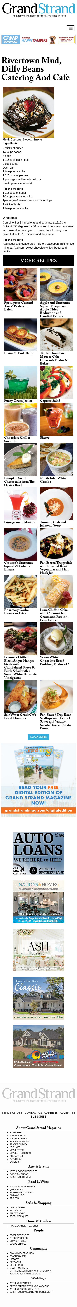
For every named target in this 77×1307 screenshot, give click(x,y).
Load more (38, 736)
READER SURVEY (18, 1144)
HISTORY (14, 1259)
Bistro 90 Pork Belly (18, 354)
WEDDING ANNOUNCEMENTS (24, 1289)
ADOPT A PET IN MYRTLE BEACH (26, 1274)
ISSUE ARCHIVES (18, 1138)
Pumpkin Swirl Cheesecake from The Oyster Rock (19, 482)
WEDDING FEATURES (20, 1283)
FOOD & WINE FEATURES (22, 1186)
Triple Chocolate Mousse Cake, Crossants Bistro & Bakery (54, 359)
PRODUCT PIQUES (19, 1216)
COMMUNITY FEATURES (22, 1253)
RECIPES (14, 1198)
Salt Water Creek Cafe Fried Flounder (20, 717)
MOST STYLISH (17, 1207)
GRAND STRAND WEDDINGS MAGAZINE (29, 1286)
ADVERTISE (67, 1112)
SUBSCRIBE (38, 1116)
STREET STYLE (17, 1213)
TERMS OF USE (12, 1112)
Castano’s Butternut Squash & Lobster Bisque (18, 566)
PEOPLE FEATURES (19, 1235)
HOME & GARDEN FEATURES (24, 1226)
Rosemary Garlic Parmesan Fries (16, 612)
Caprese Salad (50, 401)
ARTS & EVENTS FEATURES (23, 1171)
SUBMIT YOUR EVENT (20, 1177)
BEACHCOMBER (18, 1256)
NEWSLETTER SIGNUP (21, 1153)
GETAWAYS (15, 1262)
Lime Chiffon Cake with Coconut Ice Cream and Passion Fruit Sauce (54, 615)
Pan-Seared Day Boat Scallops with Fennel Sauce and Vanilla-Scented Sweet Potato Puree (55, 722)
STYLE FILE (15, 1210)
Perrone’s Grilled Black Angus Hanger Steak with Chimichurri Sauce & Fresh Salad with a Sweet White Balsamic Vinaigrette (20, 668)
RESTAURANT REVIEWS (21, 1192)
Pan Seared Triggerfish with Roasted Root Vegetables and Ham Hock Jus (56, 568)
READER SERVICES (19, 1141)
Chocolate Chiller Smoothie (17, 439)
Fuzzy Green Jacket (18, 401)
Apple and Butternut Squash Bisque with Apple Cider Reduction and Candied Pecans (55, 310)
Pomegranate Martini (19, 522)
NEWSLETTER (17, 1150)
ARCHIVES (15, 1147)
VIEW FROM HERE (19, 1268)
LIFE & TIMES (16, 1265)
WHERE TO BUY (17, 1135)
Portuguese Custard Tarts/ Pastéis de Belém (18, 306)
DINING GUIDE (17, 1195)
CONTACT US (33, 1112)
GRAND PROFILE (18, 1241)
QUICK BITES (16, 1189)
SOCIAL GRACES (18, 1244)
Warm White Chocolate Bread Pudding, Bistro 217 (54, 661)
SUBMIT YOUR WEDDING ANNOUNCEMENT (31, 1292)
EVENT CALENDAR (19, 1174)
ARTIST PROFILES (19, 1238)
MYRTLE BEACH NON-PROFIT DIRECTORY (30, 1271)
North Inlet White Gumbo (53, 480)
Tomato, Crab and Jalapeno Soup (53, 524)
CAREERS (51, 1112)
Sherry (44, 438)
